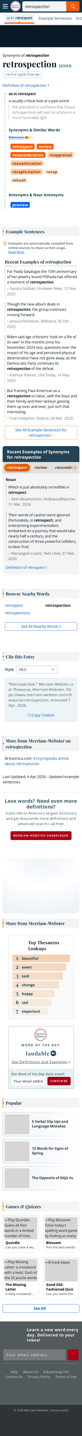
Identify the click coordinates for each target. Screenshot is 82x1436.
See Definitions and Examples (39, 1061)
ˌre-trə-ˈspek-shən (22, 74)
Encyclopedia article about (37, 761)
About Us (31, 1371)
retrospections (17, 612)
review (41, 467)
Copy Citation (41, 715)
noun (65, 65)
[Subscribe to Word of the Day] (28, 1081)
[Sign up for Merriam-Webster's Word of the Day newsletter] (34, 1354)
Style (9, 669)
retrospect (17, 467)
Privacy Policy (40, 1376)
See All (40, 1308)
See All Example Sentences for (41, 432)
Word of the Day (40, 1045)
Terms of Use (66, 1376)
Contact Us (15, 1376)
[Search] (51, 6)
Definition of (26, 85)
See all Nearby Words (39, 626)
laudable (38, 1053)
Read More (16, 252)
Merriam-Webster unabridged (41, 835)
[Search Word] (73, 6)
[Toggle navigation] (5, 6)
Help (15, 1371)
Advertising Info (57, 1371)
